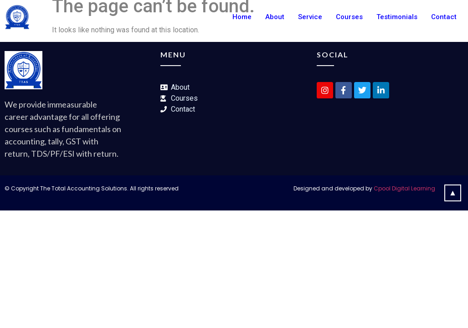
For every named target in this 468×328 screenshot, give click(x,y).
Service (310, 17)
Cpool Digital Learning (404, 188)
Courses (349, 17)
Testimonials (396, 17)
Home (242, 17)
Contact (444, 17)
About (274, 17)
